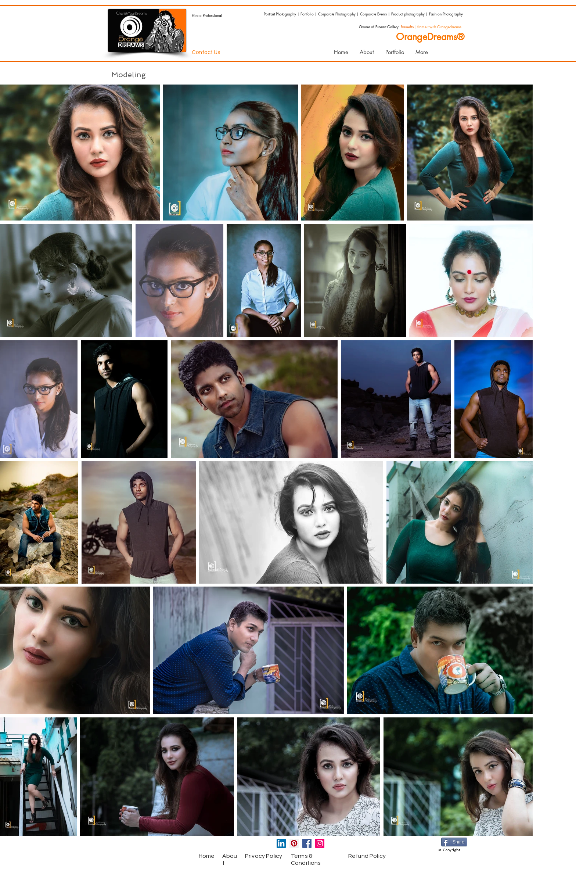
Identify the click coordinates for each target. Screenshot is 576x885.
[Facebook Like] (161, 845)
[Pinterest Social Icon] (294, 843)
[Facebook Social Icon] (307, 843)
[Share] (454, 842)
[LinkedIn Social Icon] (281, 843)
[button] (394, 52)
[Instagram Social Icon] (319, 843)
